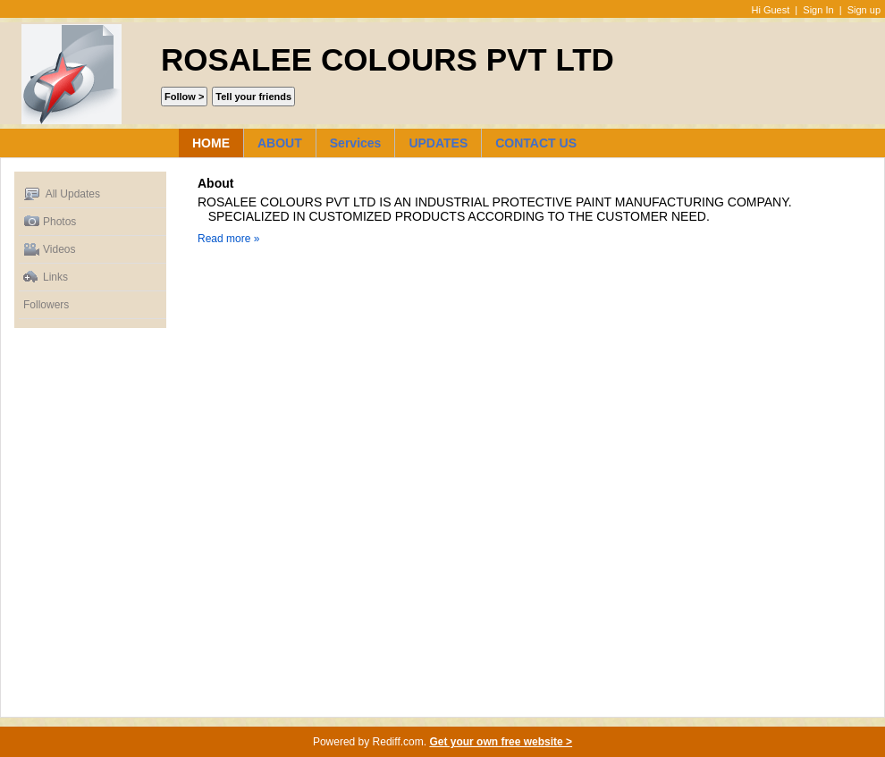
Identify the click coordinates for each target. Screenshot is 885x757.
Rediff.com (398, 742)
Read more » (228, 238)
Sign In (818, 9)
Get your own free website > (500, 742)
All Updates (61, 194)
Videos (49, 250)
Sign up (864, 9)
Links (45, 277)
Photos (49, 222)
